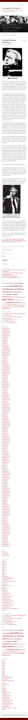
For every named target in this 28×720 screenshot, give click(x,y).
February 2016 (5, 488)
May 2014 (4, 520)
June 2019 (4, 430)
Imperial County (5, 593)
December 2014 (5, 509)
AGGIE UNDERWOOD (16, 27)
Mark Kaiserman (19, 240)
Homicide (14, 239)
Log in (3, 551)
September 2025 (5, 335)
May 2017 (4, 466)
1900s (3, 561)
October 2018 (5, 442)
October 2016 (5, 476)
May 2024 (4, 360)
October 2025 (5, 334)
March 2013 (4, 541)
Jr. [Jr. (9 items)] (2, 305)
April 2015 (4, 503)
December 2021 (5, 398)
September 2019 (5, 425)
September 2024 (5, 354)
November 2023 (5, 369)
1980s (7, 239)
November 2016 (5, 474)
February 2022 (5, 395)
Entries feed (4, 552)
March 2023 (4, 381)
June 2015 (4, 500)
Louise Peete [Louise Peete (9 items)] (6, 305)
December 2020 (5, 407)
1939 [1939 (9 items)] (18, 283)
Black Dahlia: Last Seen (11, 319)
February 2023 (5, 383)
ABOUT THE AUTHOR (11, 25)
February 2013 (5, 543)
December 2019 (5, 422)
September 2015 (5, 495)
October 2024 (5, 352)
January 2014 (5, 526)
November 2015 (5, 492)
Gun (3, 587)
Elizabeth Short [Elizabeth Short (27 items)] (13, 302)
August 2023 (5, 373)
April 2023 (4, 380)
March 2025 (4, 344)
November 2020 (5, 408)
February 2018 (5, 453)
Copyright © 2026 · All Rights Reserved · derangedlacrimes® (14, 715)
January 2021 (5, 405)
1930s (3, 565)
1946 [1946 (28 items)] (12, 286)
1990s (10, 239)
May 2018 (4, 448)
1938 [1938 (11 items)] (15, 283)
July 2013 (4, 535)
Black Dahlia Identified (7, 274)
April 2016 (4, 485)
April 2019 (4, 433)
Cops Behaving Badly (7, 578)
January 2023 (5, 384)
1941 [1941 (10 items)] (23, 283)
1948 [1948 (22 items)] (20, 286)
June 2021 (4, 401)
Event (3, 582)
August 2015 (5, 497)
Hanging (4, 590)
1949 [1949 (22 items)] (4, 289)
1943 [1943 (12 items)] (5, 286)
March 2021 (4, 402)
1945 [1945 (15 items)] (8, 286)
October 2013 (5, 530)
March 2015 (4, 504)
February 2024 (5, 364)
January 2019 (5, 437)
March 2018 (4, 451)
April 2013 (4, 540)
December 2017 (5, 456)
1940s (3, 567)
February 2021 (5, 404)
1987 (20, 239)
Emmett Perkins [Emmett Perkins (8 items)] (23, 302)
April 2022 (4, 392)
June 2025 (4, 340)
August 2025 (5, 337)
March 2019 (4, 434)
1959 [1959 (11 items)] (15, 292)
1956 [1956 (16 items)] (7, 292)
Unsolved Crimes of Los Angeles (9, 608)
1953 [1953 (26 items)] (19, 289)
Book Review (5, 576)
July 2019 (4, 428)
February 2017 (5, 471)
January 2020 (5, 421)
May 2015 (4, 501)
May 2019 (4, 431)
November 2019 (5, 424)
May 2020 (4, 415)
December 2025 (5, 331)
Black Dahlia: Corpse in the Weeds (10, 276)
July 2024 (4, 357)
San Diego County (6, 602)
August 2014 (5, 515)
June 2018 (4, 447)
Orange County (5, 597)
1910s (3, 562)
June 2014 (4, 518)
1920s (3, 564)
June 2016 (4, 482)
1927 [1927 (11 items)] (5, 283)
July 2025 (4, 338)
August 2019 (5, 427)
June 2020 (4, 413)
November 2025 (5, 332)
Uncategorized (5, 607)
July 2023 (4, 375)
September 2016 (5, 477)
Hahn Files (4, 588)
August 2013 (5, 533)
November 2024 (5, 351)
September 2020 (5, 410)
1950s (3, 568)
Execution (4, 584)
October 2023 (5, 370)
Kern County (5, 594)
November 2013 (5, 529)
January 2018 (5, 454)
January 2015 (5, 507)
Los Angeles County (6, 596)
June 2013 (4, 536)
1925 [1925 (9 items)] (3, 283)
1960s (3, 570)
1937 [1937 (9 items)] (13, 283)
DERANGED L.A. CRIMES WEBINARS (10, 30)
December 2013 (5, 527)
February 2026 (5, 328)
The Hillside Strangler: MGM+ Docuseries (11, 277)
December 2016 (5, 472)
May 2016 (4, 483)
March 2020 (4, 418)
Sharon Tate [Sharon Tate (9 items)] (17, 306)
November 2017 (5, 457)
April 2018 (4, 450)
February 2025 (5, 346)
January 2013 (5, 544)
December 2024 (5, 349)
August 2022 (5, 387)
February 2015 (5, 506)
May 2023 (4, 378)
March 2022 (4, 393)
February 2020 (5, 419)
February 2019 (5, 436)
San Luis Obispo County (7, 603)
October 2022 (5, 386)
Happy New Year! (10, 321)
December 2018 (5, 439)
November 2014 (5, 511)
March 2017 (4, 469)
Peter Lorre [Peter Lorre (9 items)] (19, 305)
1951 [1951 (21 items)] (11, 289)
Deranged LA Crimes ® (11, 8)
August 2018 (5, 444)
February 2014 (5, 524)
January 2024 (5, 366)
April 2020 (4, 416)
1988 (23, 239)
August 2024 (5, 355)
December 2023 (5, 367)
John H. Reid (13, 240)
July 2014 (4, 517)
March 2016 (4, 486)
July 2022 (4, 389)
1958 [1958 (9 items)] (13, 292)
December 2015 (5, 491)
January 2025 (5, 347)
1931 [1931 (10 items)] (8, 283)
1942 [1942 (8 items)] (3, 286)
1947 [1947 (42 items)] (16, 286)
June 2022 (4, 390)
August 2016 (5, 479)
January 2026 (5, 329)
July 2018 (4, 445)
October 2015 (5, 494)
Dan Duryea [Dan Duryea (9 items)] (16, 299)
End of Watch (5, 579)
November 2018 (5, 440)
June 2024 (4, 358)
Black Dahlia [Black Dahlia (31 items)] (7, 300)
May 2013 (4, 538)
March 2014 (4, 523)
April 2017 (4, 468)
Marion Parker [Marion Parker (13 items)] (13, 305)
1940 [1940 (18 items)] (20, 283)
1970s (3, 571)
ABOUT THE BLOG (6, 27)
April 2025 (4, 343)
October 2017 (5, 459)
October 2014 (5, 512)
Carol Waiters (7, 240)
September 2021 (5, 399)
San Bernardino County (7, 600)
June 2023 (4, 376)
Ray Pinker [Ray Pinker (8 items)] (8, 306)
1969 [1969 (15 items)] (18, 292)
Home (3, 25)
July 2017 (4, 463)
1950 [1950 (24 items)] (8, 289)
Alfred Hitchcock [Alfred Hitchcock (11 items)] (15, 297)
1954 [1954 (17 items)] (22, 289)
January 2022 (5, 396)
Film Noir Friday (5, 585)
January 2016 (5, 489)
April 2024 (4, 361)
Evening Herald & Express (8, 581)
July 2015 (4, 498)
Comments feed (5, 554)
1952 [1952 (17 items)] (15, 289)
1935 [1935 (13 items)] (10, 283)
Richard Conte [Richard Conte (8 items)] (12, 306)
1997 (3, 240)
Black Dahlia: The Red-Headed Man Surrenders (12, 272)
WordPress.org (5, 555)
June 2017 (4, 465)
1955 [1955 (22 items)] (4, 292)
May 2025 (4, 341)
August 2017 (5, 462)
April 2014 (4, 521)
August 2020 (5, 411)
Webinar (4, 610)
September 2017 (5, 460)
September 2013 (5, 532)
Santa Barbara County (7, 605)
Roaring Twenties (6, 599)
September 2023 (5, 372)
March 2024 (4, 363)
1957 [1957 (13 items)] (10, 292)
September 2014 (5, 514)
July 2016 (4, 480)
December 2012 (5, 546)
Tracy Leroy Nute (12, 241)
